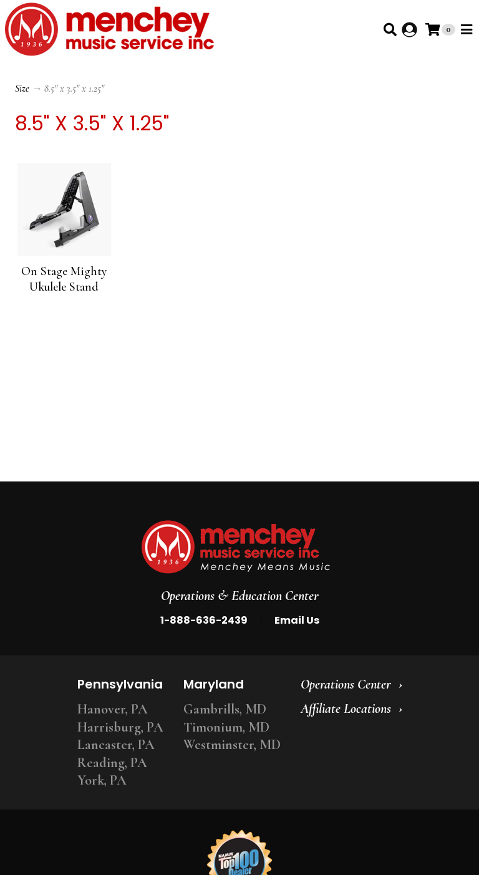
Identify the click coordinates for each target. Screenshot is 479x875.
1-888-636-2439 (204, 620)
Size (22, 88)
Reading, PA (112, 763)
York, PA (102, 780)
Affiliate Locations (346, 708)
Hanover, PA (112, 709)
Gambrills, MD (224, 709)
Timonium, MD (226, 727)
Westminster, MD (232, 745)
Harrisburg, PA (120, 727)
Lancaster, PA (116, 745)
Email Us (296, 620)
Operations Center (346, 684)
